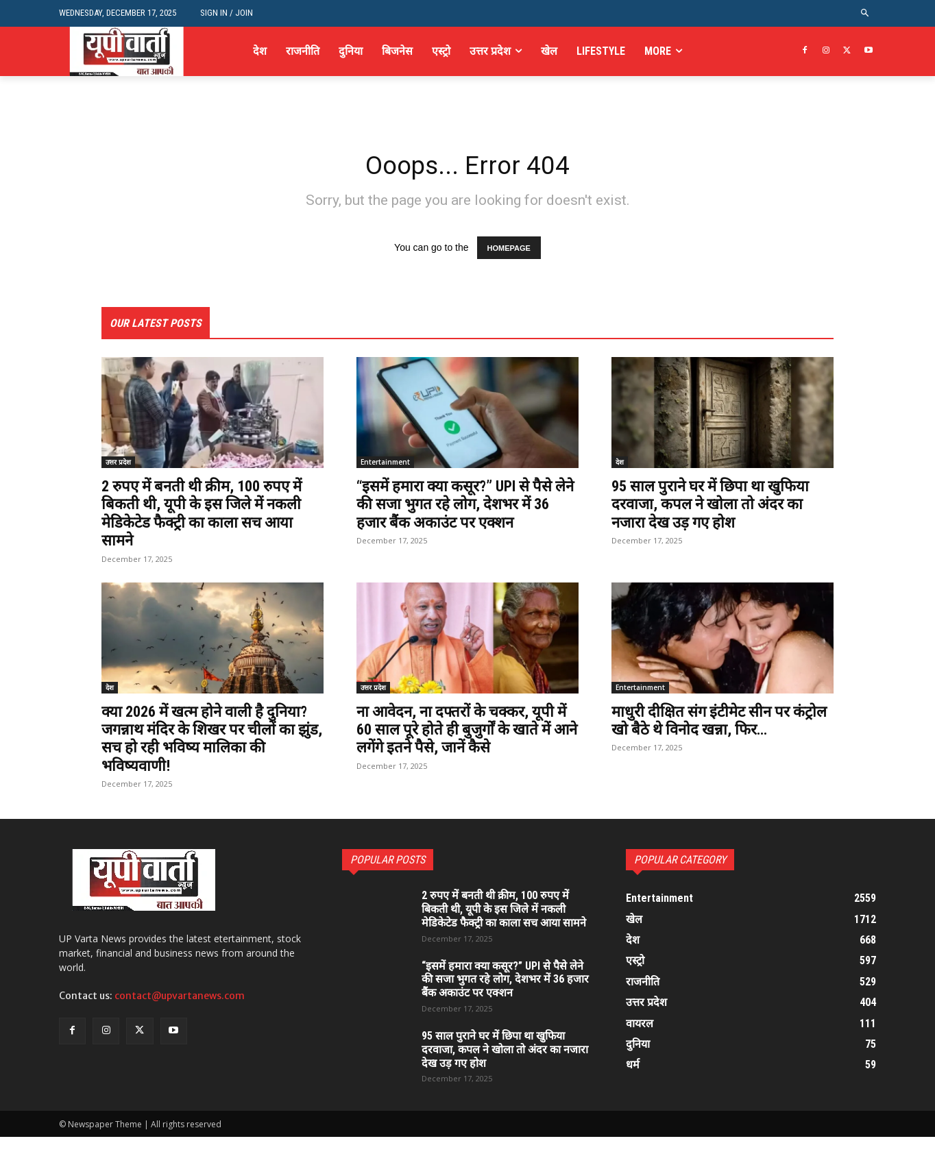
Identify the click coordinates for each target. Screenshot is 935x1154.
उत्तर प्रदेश (118, 465)
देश (620, 465)
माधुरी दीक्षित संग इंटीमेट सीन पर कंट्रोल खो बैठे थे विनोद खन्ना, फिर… (716, 722)
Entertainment (385, 465)
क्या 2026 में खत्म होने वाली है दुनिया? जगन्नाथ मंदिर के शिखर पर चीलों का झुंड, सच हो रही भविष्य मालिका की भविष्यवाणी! (203, 741)
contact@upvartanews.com (179, 999)
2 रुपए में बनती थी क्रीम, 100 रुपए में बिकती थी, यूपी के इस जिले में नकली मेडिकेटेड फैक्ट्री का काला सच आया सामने (210, 516)
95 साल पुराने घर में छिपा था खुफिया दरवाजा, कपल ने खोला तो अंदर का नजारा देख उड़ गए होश (719, 507)
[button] (865, 13)
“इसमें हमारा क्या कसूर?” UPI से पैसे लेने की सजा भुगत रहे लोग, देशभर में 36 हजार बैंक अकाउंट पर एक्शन (464, 507)
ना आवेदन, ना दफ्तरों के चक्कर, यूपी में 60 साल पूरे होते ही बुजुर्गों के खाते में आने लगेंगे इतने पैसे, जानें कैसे (464, 732)
